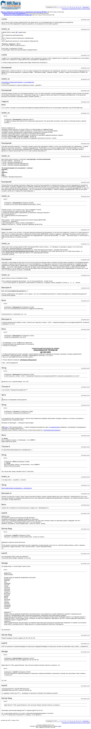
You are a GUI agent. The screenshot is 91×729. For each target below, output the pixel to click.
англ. (6, 427)
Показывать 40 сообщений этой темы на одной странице (76, 8)
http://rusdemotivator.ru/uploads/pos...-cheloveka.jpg (17, 488)
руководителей (54, 427)
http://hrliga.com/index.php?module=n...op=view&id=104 (18, 82)
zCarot (59, 726)
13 (76, 7)
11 (72, 7)
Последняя (86, 7)
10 (70, 7)
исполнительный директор (52, 430)
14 (78, 7)
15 (80, 7)
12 (74, 7)
